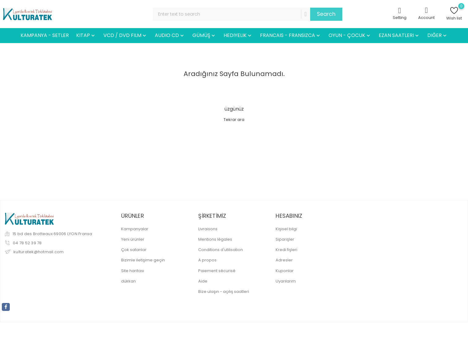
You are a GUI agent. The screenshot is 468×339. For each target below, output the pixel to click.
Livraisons (207, 229)
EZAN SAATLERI (399, 35)
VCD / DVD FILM (125, 35)
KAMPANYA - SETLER (44, 35)
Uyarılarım (286, 281)
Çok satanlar (134, 250)
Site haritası (132, 271)
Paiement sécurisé (217, 271)
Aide (202, 281)
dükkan (128, 281)
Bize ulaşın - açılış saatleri (223, 291)
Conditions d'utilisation (220, 250)
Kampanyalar (134, 229)
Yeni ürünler (132, 239)
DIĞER (437, 35)
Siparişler (285, 239)
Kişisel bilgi (286, 229)
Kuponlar (285, 271)
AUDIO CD (170, 35)
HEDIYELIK (238, 35)
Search (326, 14)
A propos (207, 260)
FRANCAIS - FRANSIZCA (290, 35)
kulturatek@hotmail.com (38, 252)
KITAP (86, 35)
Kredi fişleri (286, 250)
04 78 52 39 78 (27, 243)
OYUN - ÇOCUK (350, 35)
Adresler (284, 260)
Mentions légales (215, 239)
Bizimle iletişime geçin (143, 260)
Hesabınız (289, 216)
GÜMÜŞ (204, 35)
